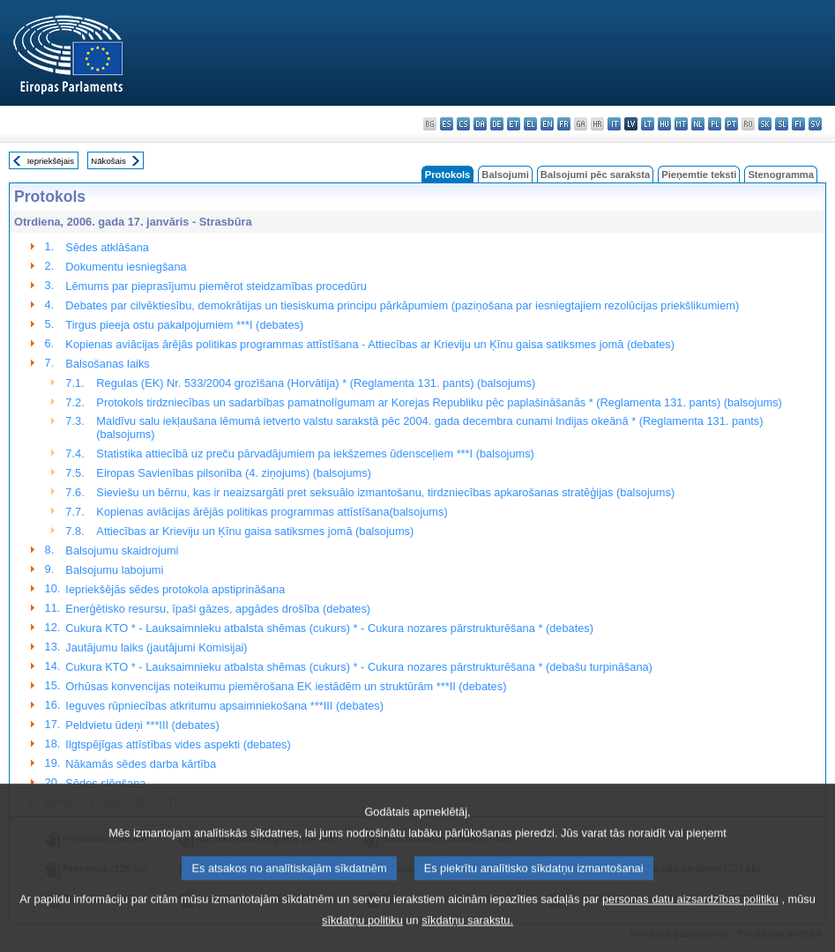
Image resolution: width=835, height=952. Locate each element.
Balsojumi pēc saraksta (595, 174)
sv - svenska (815, 123)
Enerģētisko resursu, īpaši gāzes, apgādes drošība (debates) (217, 608)
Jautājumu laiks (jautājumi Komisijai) (156, 647)
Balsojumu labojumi (114, 569)
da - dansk (480, 123)
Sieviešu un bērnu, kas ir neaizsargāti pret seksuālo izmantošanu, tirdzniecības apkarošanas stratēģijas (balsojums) (385, 492)
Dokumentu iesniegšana (125, 266)
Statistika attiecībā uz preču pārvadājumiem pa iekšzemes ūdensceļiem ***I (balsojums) (314, 453)
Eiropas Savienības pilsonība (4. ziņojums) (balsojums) (233, 473)
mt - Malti (681, 123)
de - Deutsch (496, 123)
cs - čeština (463, 123)
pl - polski (714, 123)
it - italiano (614, 123)
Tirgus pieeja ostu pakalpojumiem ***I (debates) (184, 324)
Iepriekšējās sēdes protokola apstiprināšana (175, 589)
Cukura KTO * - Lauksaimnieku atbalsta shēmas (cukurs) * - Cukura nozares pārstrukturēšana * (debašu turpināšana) (358, 666)
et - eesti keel (513, 123)
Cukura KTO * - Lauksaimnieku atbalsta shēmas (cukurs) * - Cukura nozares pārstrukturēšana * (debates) (329, 628)
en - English (547, 123)
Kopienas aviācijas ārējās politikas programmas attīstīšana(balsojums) (271, 511)
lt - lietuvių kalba (647, 123)
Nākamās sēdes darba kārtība (140, 763)
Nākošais (108, 161)
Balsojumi (504, 174)
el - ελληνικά (530, 123)
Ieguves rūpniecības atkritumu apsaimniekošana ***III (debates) (224, 705)
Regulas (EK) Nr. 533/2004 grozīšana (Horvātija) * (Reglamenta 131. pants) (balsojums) (315, 383)
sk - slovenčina (765, 123)
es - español (446, 123)
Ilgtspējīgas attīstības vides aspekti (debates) (177, 744)
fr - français (563, 123)
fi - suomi (798, 123)
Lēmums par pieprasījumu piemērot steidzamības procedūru (215, 286)
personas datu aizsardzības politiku (690, 920)
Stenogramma (781, 174)
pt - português (731, 123)
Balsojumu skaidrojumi (121, 550)
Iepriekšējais (50, 161)
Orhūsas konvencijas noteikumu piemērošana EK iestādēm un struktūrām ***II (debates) (285, 686)
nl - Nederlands (698, 123)
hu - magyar (664, 123)
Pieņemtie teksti (698, 174)
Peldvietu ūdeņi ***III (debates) (142, 725)
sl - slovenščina (781, 123)
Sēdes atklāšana (107, 247)
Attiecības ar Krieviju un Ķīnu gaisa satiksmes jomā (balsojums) (255, 531)
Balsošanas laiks (107, 363)
